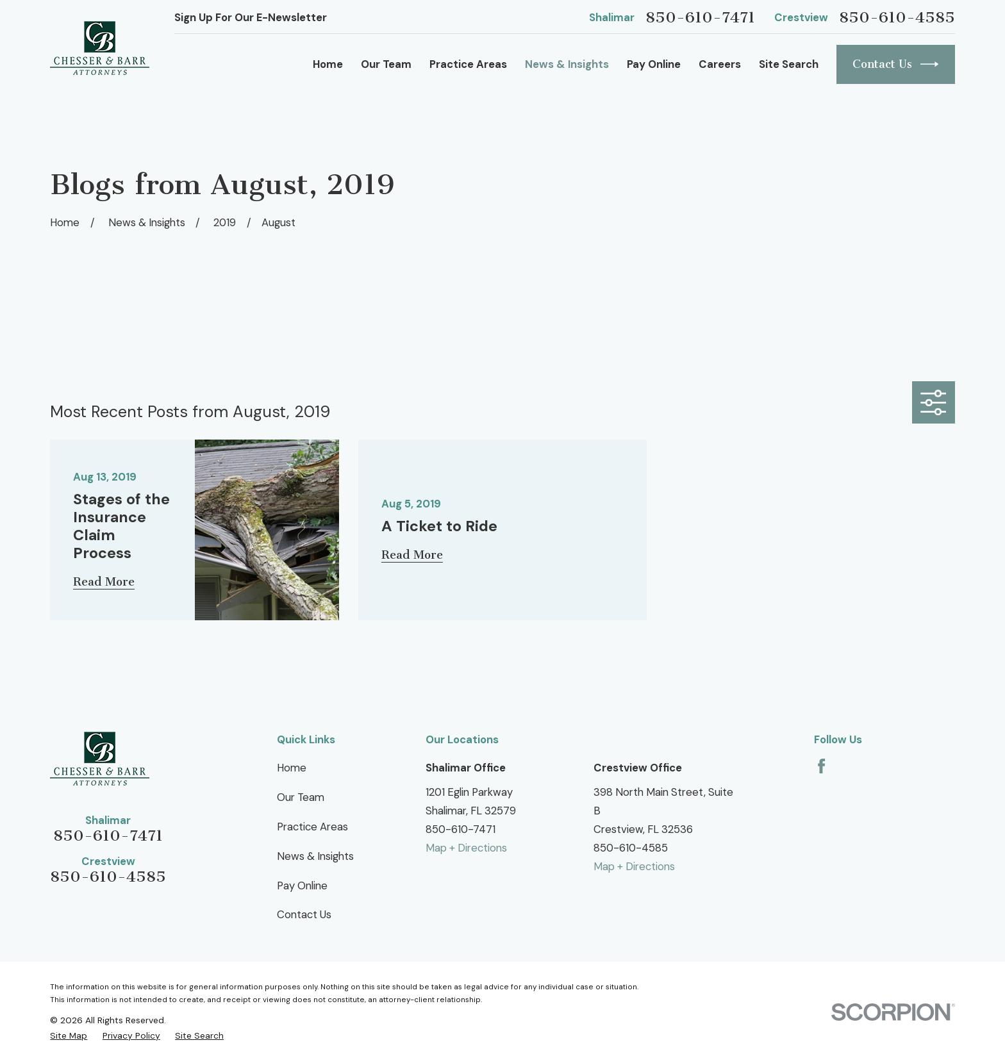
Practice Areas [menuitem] (468, 64)
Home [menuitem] (328, 64)
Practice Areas (312, 827)
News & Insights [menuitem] (567, 64)
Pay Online (302, 885)
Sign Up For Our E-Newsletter (250, 17)
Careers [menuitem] (720, 64)
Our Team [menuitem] (386, 64)
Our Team (300, 797)
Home (291, 768)
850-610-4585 (897, 17)
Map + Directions (466, 848)
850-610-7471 (700, 17)
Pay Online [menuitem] (654, 64)
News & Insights (315, 856)
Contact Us (895, 64)
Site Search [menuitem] (788, 64)
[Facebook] (821, 766)
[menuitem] (68, 1035)
